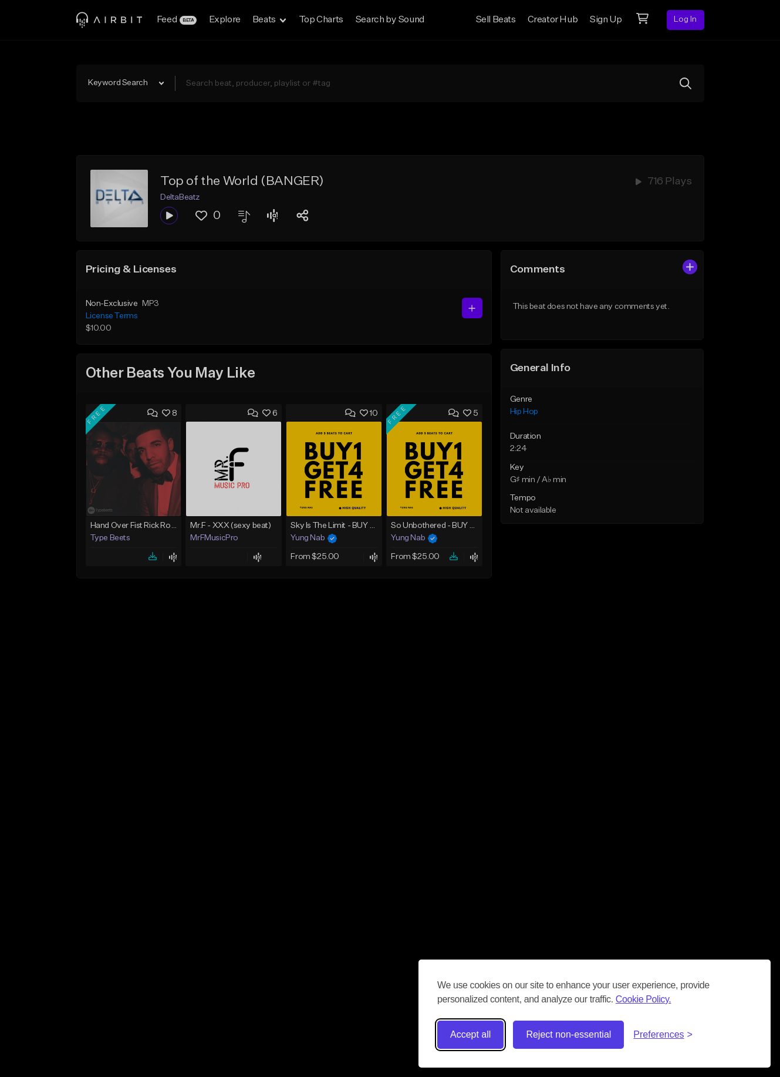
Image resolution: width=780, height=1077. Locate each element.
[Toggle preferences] (663, 1034)
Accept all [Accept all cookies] (470, 1034)
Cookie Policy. (643, 999)
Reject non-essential (568, 1034)
